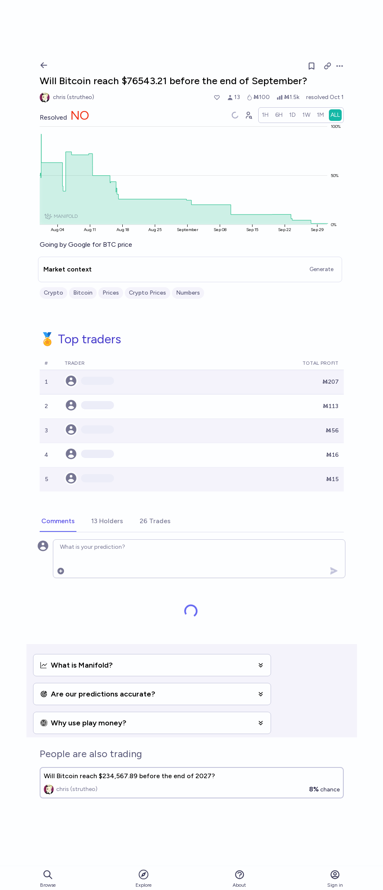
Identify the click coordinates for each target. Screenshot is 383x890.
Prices (110, 292)
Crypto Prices (147, 292)
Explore (144, 878)
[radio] (265, 115)
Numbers (188, 292)
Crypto (53, 292)
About (239, 878)
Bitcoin (83, 292)
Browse (48, 878)
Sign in (335, 878)
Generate (321, 269)
